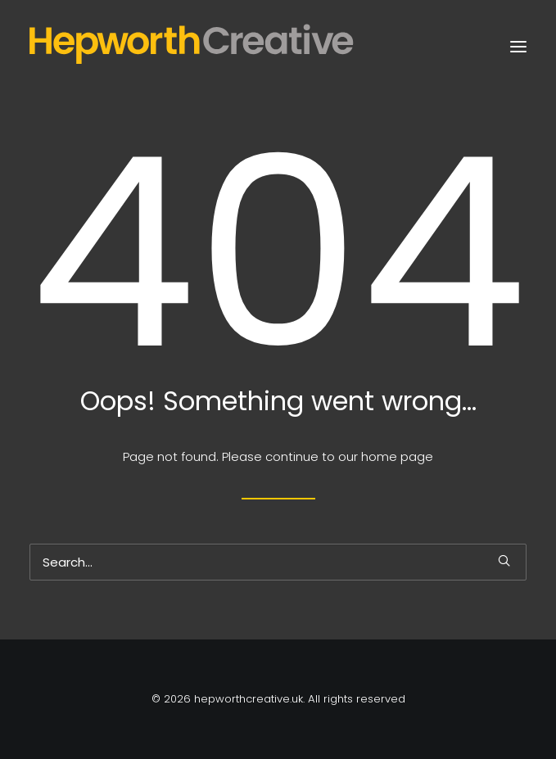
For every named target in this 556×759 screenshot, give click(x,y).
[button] (518, 46)
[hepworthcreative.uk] (218, 46)
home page (397, 456)
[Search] (278, 562)
